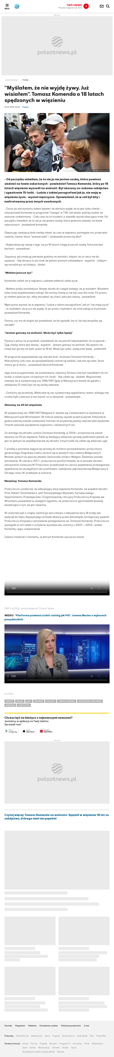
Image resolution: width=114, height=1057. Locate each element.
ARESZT (9, 701)
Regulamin (20, 1026)
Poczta (34, 1043)
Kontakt (8, 1026)
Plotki (87, 1043)
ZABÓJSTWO (23, 705)
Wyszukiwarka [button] (107, 6)
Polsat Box (101, 1036)
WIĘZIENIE (10, 705)
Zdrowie (56, 1047)
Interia (25, 1043)
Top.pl (73, 1047)
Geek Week (82, 1036)
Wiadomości (36, 1036)
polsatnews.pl (11, 80)
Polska (25, 80)
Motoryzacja (44, 1047)
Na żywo (53, 1043)
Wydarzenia (97, 1043)
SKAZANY (51, 701)
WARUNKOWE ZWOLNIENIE (90, 701)
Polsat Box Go (22, 1036)
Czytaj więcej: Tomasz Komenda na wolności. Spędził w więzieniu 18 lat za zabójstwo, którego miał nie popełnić (56, 816)
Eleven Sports (68, 1036)
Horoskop (77, 1043)
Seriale (65, 1047)
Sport (47, 1036)
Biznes (33, 1047)
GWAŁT (20, 701)
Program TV (65, 1043)
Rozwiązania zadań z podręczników (38, 1052)
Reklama (32, 1026)
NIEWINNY (39, 701)
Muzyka (60, 1052)
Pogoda (56, 1036)
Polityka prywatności (71, 1026)
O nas (86, 1026)
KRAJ (29, 701)
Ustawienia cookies (48, 1026)
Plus (92, 1036)
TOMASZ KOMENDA (66, 701)
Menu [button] (7, 8)
